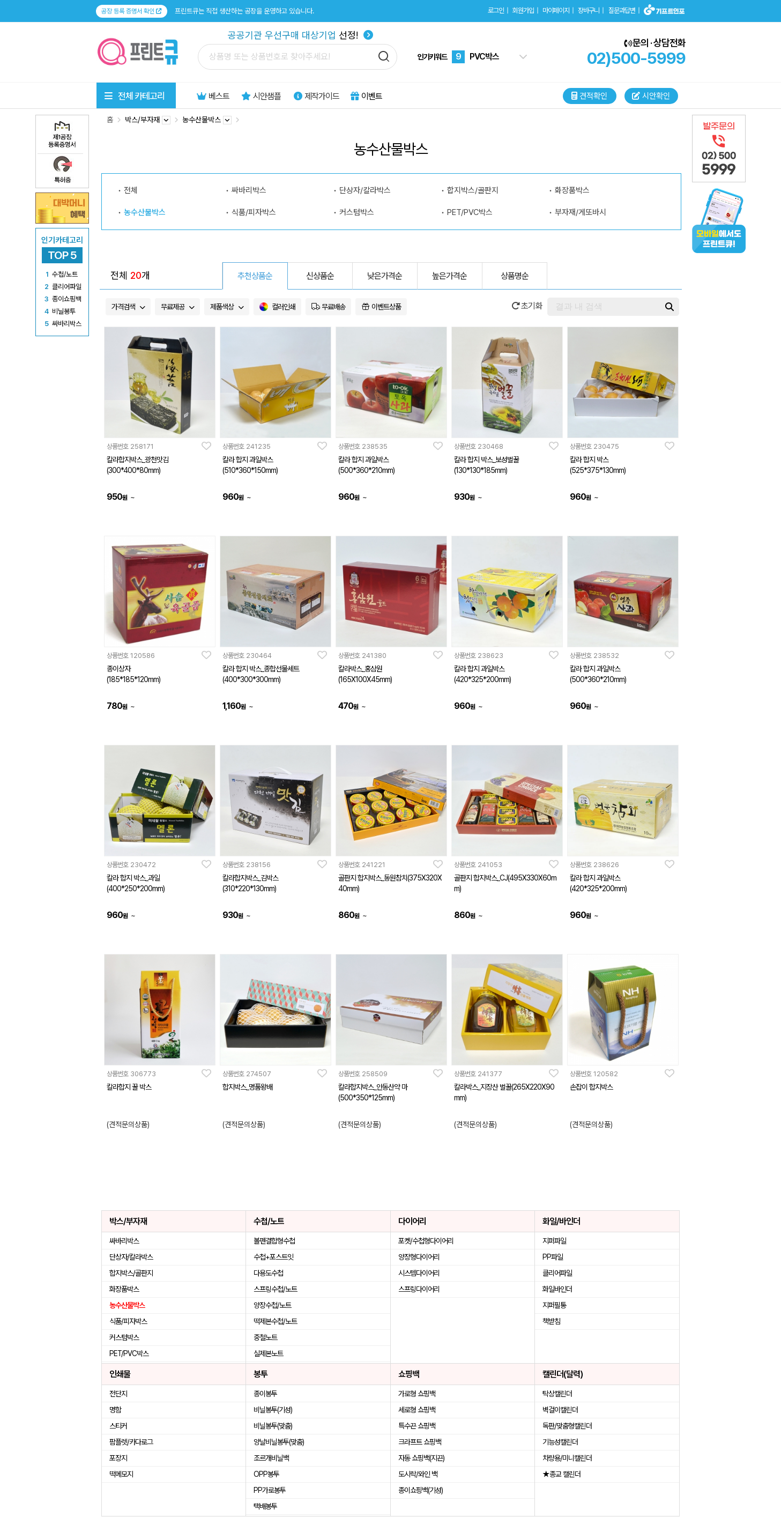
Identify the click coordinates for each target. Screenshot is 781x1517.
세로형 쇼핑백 (416, 1409)
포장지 (118, 1458)
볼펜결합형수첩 (274, 1241)
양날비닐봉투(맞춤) (279, 1442)
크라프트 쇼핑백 (419, 1442)
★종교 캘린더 (561, 1474)
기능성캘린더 (560, 1442)
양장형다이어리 (419, 1257)
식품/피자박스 (254, 212)
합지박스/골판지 (473, 190)
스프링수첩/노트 (275, 1289)
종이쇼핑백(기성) (420, 1490)
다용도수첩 (268, 1273)
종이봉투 (265, 1393)
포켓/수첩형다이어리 (425, 1241)
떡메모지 (121, 1474)
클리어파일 (557, 1273)
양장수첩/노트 (272, 1305)
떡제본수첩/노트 (275, 1321)
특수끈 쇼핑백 (416, 1426)
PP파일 (552, 1257)
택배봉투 (265, 1506)
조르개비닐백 (271, 1458)
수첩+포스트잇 (273, 1257)
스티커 (118, 1426)
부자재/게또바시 (580, 212)
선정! (300, 35)
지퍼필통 (554, 1305)
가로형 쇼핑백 (416, 1393)
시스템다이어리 (419, 1273)
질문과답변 (621, 10)
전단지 (118, 1393)
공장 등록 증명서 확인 (131, 11)
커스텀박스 (356, 212)
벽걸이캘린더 (560, 1409)
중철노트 (265, 1337)
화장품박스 (572, 190)
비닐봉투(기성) (273, 1409)
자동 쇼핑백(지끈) (421, 1458)
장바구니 (588, 10)
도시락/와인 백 (417, 1474)
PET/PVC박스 (470, 212)
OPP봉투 (266, 1474)
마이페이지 (555, 10)
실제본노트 (268, 1353)
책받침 (551, 1321)
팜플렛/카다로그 (131, 1442)
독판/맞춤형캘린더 (567, 1426)
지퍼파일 (554, 1241)
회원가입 (523, 10)
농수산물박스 (145, 212)
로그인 (496, 10)
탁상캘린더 (557, 1393)
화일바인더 (557, 1289)
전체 (131, 190)
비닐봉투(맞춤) (273, 1426)
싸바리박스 (249, 190)
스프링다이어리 (419, 1289)
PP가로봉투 (270, 1490)
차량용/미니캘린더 (567, 1458)
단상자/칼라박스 (365, 190)
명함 (115, 1409)
